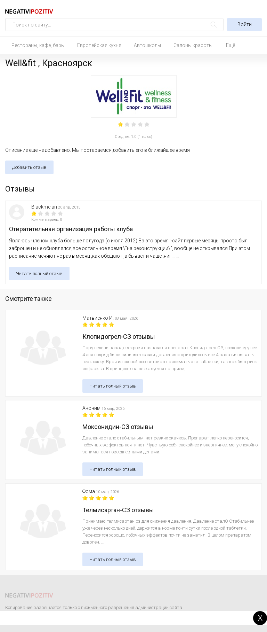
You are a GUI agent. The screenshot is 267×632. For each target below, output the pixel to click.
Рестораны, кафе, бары (38, 45)
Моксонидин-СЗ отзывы (117, 426)
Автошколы (147, 45)
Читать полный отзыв (39, 273)
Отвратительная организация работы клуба (71, 229)
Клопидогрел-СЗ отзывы (118, 336)
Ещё (230, 45)
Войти (244, 24)
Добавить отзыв (29, 167)
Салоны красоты (192, 45)
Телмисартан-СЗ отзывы (118, 510)
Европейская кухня (99, 45)
